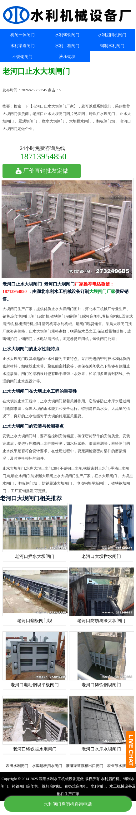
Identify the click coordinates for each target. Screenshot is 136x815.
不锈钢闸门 (22, 56)
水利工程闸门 (67, 45)
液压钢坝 (67, 56)
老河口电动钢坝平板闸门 (35, 685)
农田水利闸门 (19, 766)
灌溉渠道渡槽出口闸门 (87, 766)
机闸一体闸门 (22, 34)
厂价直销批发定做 (41, 171)
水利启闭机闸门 (112, 34)
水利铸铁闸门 (67, 34)
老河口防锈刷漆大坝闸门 (101, 620)
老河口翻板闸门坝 (34, 620)
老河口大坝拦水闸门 (101, 556)
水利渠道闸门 (22, 45)
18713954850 (43, 156)
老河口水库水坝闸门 (101, 749)
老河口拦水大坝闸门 (34, 556)
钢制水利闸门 (112, 45)
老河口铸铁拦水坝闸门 (35, 749)
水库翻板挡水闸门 (49, 766)
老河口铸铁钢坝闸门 (101, 685)
